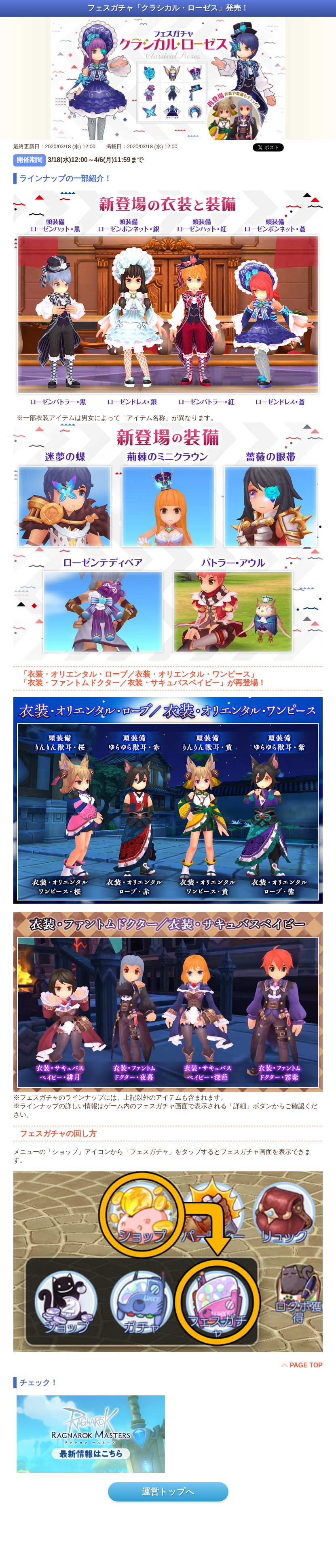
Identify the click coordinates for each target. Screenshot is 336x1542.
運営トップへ (168, 1491)
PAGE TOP (306, 1365)
